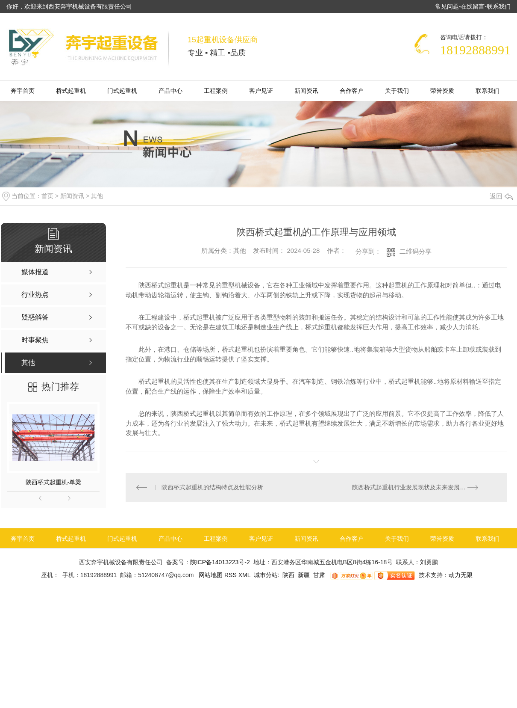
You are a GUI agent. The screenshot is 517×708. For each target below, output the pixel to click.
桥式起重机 (71, 90)
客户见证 (261, 90)
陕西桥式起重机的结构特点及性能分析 (213, 487)
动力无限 (461, 575)
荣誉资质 (442, 90)
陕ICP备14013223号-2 (220, 563)
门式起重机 (122, 90)
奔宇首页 (23, 90)
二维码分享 (416, 251)
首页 (47, 196)
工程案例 (216, 90)
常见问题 (447, 6)
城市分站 (266, 575)
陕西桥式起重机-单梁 (54, 482)
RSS (231, 575)
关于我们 (397, 90)
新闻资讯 (306, 90)
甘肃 (319, 575)
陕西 (288, 575)
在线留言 (473, 6)
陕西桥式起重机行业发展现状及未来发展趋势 (412, 487)
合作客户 (352, 90)
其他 (97, 196)
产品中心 (170, 90)
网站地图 (210, 575)
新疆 (304, 575)
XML (245, 575)
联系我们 (499, 6)
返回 (501, 196)
